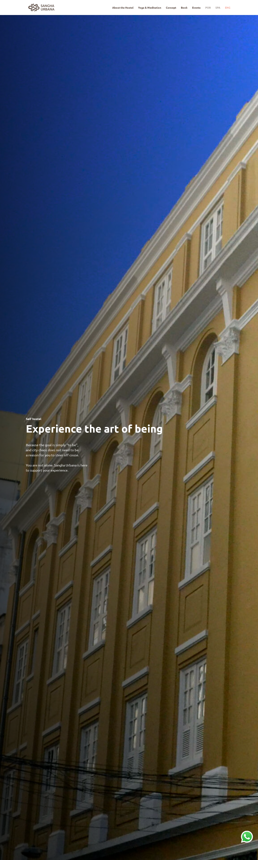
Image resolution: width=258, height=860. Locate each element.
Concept (171, 7)
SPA (217, 7)
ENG (227, 7)
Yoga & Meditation (149, 7)
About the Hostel (122, 7)
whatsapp (247, 833)
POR (208, 7)
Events (196, 7)
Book (184, 7)
